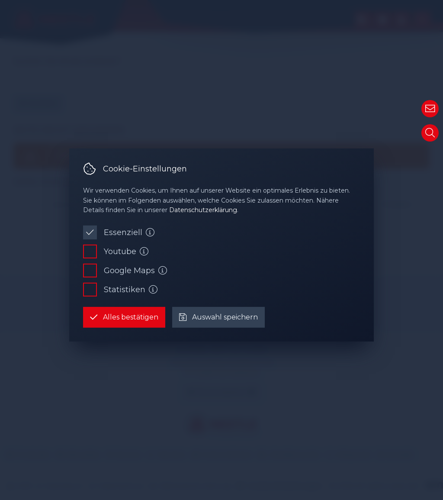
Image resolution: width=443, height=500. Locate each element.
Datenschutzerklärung (203, 210)
